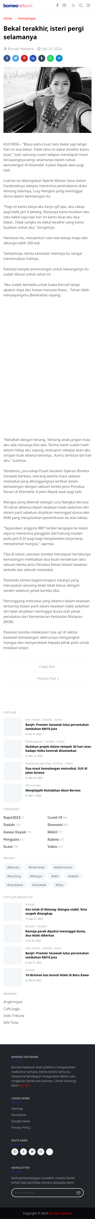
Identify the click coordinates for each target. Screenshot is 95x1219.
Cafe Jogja (11, 1008)
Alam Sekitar (33, 719)
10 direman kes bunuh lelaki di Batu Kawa (57, 975)
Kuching (58, 763)
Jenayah (30, 904)
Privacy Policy (20, 1127)
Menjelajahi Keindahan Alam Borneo (53, 790)
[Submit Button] (78, 1193)
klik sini (24, 1085)
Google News (20, 1121)
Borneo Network (60, 1213)
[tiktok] (49, 1151)
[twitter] (32, 1151)
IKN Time (10, 1022)
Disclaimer (18, 1115)
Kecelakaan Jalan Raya (38, 763)
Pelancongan (33, 785)
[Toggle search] (81, 5)
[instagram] (64, 5)
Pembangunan (34, 741)
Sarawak (47, 719)
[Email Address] (43, 1193)
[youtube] (40, 1151)
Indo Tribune (13, 1015)
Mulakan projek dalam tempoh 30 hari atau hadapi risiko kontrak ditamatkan (58, 748)
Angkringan (13, 1001)
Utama (58, 719)
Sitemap (17, 1108)
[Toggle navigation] (88, 5)
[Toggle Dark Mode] (73, 5)
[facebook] (57, 5)
